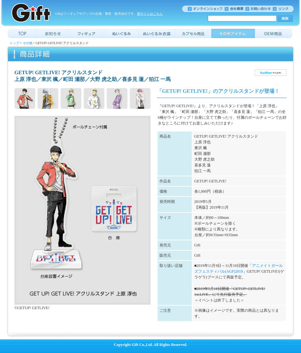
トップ (14, 43)
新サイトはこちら (150, 13)
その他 (27, 43)
